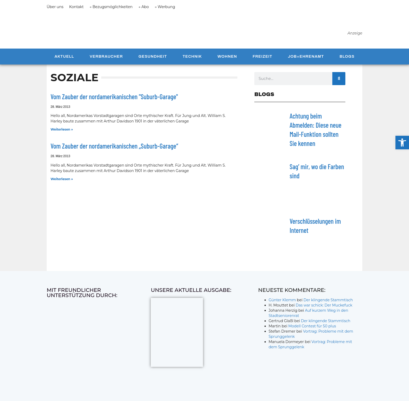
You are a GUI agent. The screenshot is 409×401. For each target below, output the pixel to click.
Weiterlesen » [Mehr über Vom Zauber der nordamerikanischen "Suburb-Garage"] (62, 131)
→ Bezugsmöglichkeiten (111, 6)
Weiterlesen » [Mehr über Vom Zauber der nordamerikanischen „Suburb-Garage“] (62, 180)
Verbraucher (106, 58)
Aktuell (64, 58)
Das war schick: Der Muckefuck (324, 306)
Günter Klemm (282, 301)
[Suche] (338, 80)
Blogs (347, 58)
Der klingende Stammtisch (328, 301)
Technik (192, 58)
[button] (402, 142)
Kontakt (76, 6)
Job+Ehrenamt (306, 58)
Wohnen (227, 58)
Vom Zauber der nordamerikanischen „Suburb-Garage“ (114, 148)
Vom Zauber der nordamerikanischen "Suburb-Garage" (114, 98)
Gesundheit (153, 58)
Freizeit (262, 58)
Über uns (55, 6)
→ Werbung (165, 6)
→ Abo (143, 6)
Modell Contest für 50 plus (312, 327)
